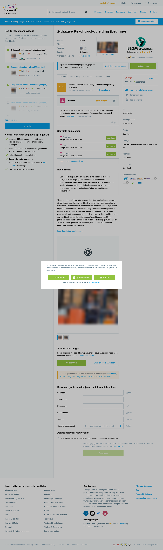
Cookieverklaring (93, 282)
